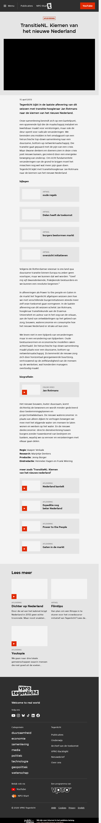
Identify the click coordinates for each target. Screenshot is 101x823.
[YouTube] (87, 5)
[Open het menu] (9, 5)
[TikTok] (28, 715)
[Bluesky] (23, 715)
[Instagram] (18, 715)
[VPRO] (61, 791)
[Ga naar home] (49, 6)
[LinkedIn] (33, 715)
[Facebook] (38, 715)
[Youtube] (13, 715)
